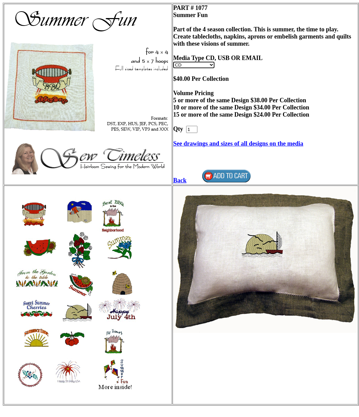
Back (179, 180)
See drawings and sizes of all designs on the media (238, 143)
